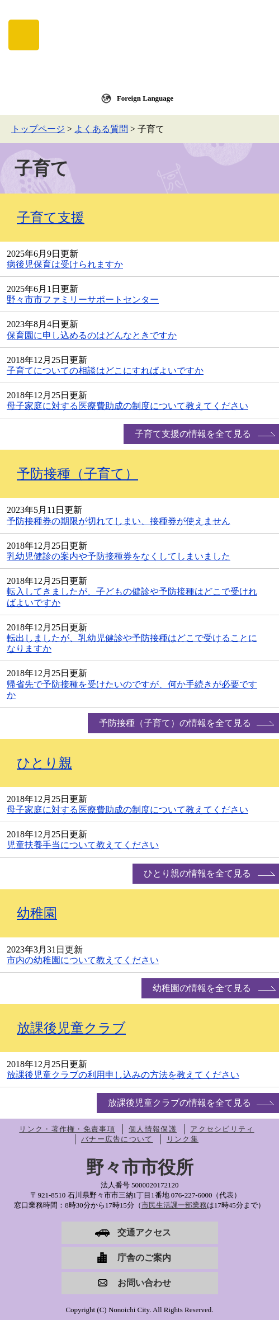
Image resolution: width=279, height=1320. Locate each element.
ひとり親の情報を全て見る (197, 873)
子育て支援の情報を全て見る (193, 434)
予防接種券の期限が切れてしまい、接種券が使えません (118, 521)
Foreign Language (145, 98)
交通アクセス (144, 1232)
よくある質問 (101, 129)
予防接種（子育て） (77, 473)
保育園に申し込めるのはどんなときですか (92, 335)
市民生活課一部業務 (174, 1205)
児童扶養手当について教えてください (83, 845)
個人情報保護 (153, 1129)
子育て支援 (50, 217)
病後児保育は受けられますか (65, 264)
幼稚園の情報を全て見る (202, 988)
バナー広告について (117, 1139)
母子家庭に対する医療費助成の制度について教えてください (127, 406)
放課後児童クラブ (71, 1028)
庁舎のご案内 (144, 1257)
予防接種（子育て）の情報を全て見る (175, 723)
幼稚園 (37, 913)
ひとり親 (44, 763)
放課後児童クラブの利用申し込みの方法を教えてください (123, 1074)
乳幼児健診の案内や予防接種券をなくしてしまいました (118, 556)
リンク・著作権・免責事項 (67, 1129)
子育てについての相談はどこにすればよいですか (105, 370)
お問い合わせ (144, 1283)
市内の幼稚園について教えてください (83, 960)
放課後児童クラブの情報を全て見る (179, 1102)
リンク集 (182, 1139)
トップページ (38, 129)
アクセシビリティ (222, 1129)
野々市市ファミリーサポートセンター (83, 299)
